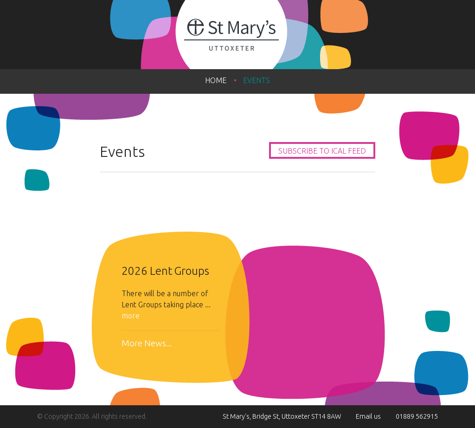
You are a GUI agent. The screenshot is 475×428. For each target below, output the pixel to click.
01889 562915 (417, 416)
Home (215, 80)
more (131, 315)
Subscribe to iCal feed (322, 151)
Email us (368, 416)
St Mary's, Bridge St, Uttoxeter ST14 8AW (282, 416)
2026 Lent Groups (165, 271)
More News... (147, 343)
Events (256, 80)
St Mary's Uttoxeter (237, 34)
